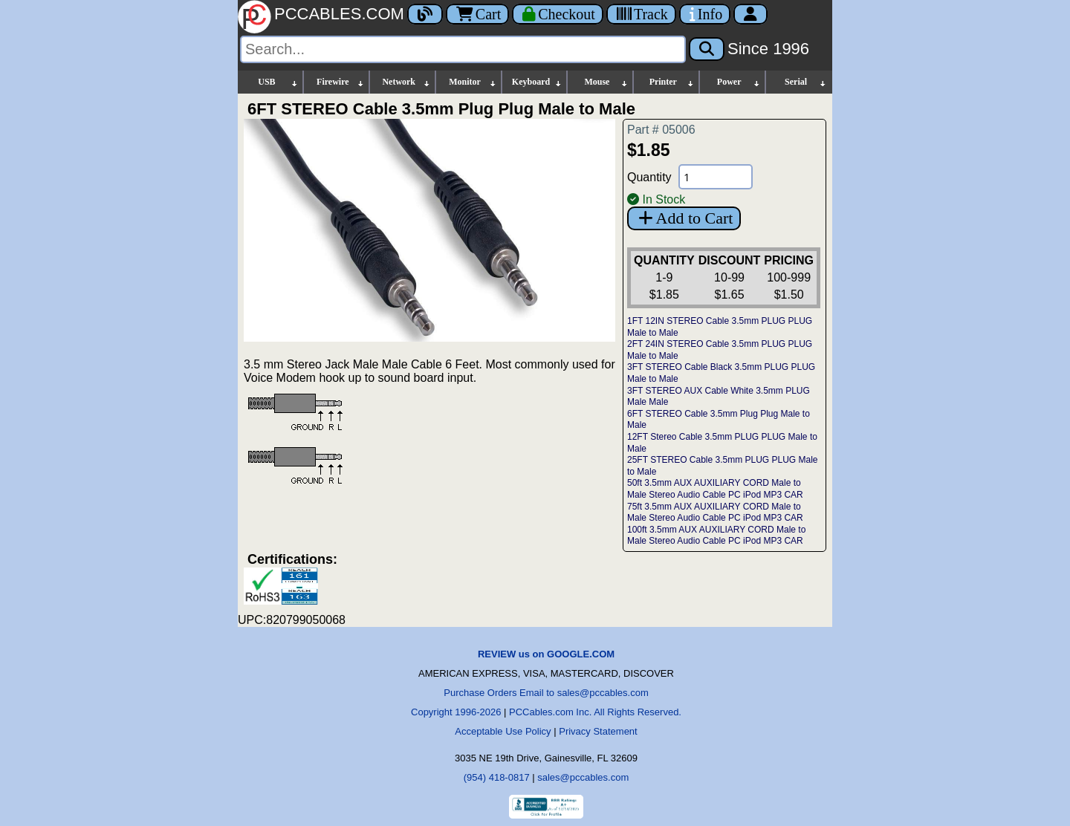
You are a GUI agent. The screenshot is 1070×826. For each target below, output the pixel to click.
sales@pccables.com (583, 777)
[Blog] (425, 14)
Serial (806, 82)
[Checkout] (557, 14)
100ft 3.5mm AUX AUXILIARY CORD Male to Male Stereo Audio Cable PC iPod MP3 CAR (716, 535)
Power (739, 82)
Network (406, 82)
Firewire (341, 82)
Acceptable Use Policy (503, 731)
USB (278, 82)
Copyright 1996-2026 (456, 712)
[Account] (750, 14)
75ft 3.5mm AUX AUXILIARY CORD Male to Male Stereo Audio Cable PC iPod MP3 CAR (715, 512)
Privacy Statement (598, 731)
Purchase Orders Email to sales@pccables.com (546, 692)
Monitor (472, 82)
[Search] (463, 49)
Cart (477, 14)
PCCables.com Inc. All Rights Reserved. (595, 712)
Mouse (606, 82)
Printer (672, 82)
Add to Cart (684, 218)
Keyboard (537, 82)
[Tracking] (641, 14)
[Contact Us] (704, 14)
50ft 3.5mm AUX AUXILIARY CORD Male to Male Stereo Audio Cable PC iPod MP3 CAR (715, 489)
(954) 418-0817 (497, 777)
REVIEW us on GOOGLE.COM (546, 654)
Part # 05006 (661, 129)
